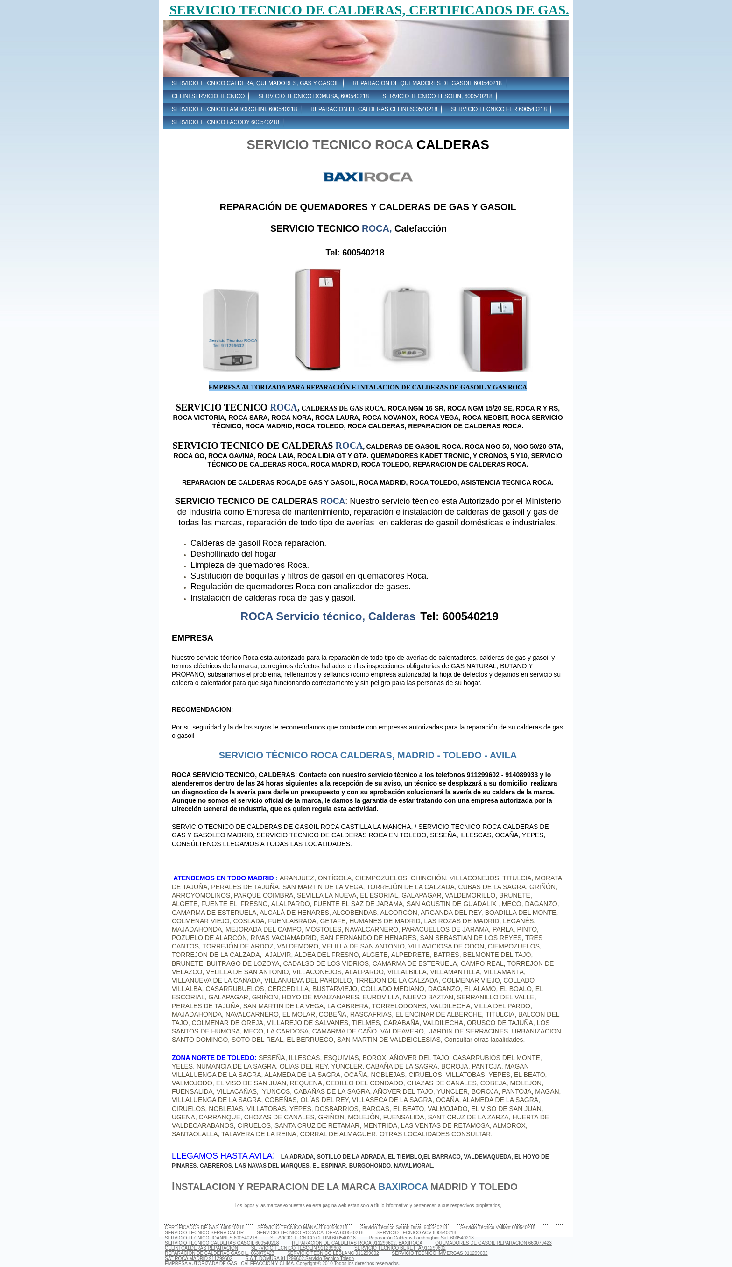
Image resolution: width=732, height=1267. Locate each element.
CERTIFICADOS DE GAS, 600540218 (204, 1227)
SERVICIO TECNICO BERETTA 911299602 (400, 1248)
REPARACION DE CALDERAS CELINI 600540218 (373, 109)
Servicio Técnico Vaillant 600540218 (497, 1227)
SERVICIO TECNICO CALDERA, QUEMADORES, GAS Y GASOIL (255, 83)
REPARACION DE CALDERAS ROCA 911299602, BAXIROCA (357, 1243)
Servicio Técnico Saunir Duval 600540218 (403, 1227)
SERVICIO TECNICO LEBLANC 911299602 (333, 1253)
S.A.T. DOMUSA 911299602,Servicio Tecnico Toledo (299, 1258)
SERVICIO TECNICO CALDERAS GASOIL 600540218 (222, 1243)
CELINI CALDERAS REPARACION (201, 1248)
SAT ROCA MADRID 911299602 (198, 1258)
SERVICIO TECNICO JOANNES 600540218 (211, 1237)
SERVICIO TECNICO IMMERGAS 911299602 (439, 1253)
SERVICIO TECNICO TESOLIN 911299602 (296, 1248)
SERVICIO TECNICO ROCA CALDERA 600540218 (310, 1232)
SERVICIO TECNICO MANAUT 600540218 (302, 1227)
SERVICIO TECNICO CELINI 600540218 (313, 1237)
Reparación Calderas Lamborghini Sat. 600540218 (421, 1237)
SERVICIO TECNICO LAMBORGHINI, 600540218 (234, 109)
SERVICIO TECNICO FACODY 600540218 (225, 122)
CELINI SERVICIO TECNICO (208, 96)
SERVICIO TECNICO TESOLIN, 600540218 (437, 96)
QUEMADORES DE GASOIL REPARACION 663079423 (493, 1243)
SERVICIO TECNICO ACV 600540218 (416, 1232)
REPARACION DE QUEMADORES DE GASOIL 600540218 (427, 83)
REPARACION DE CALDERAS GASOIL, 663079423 (219, 1253)
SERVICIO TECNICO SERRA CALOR (204, 1232)
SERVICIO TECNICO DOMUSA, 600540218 (313, 96)
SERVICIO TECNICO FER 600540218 (499, 109)
